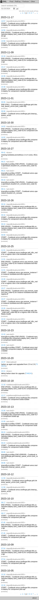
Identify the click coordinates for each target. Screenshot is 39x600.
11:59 (3, 478)
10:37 (3, 362)
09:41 (3, 152)
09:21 (3, 162)
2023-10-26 (7, 200)
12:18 (3, 385)
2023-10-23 (7, 330)
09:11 (3, 189)
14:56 (3, 30)
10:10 (3, 319)
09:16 (3, 204)
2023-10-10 (7, 498)
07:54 (3, 548)
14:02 (3, 126)
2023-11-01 (7, 98)
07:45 (3, 522)
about (34, 598)
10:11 (3, 371)
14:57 (3, 21)
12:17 (3, 395)
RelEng (17, 1)
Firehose (25, 1)
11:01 (3, 250)
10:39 (3, 76)
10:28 (3, 279)
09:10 (3, 224)
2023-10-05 (7, 570)
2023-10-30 (7, 122)
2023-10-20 (7, 358)
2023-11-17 (7, 17)
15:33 (3, 334)
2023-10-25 (7, 246)
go (17, 9)
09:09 (3, 235)
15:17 (3, 67)
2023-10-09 (7, 544)
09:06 (3, 102)
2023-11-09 (7, 52)
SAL (3, 1)
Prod (11, 1)
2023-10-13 (7, 407)
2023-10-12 (7, 474)
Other (33, 1)
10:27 (3, 288)
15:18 (3, 56)
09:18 (3, 180)
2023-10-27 (7, 148)
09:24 (3, 432)
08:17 (3, 502)
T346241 (28, 373)
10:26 (3, 308)
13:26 (3, 411)
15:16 (3, 574)
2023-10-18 (7, 381)
